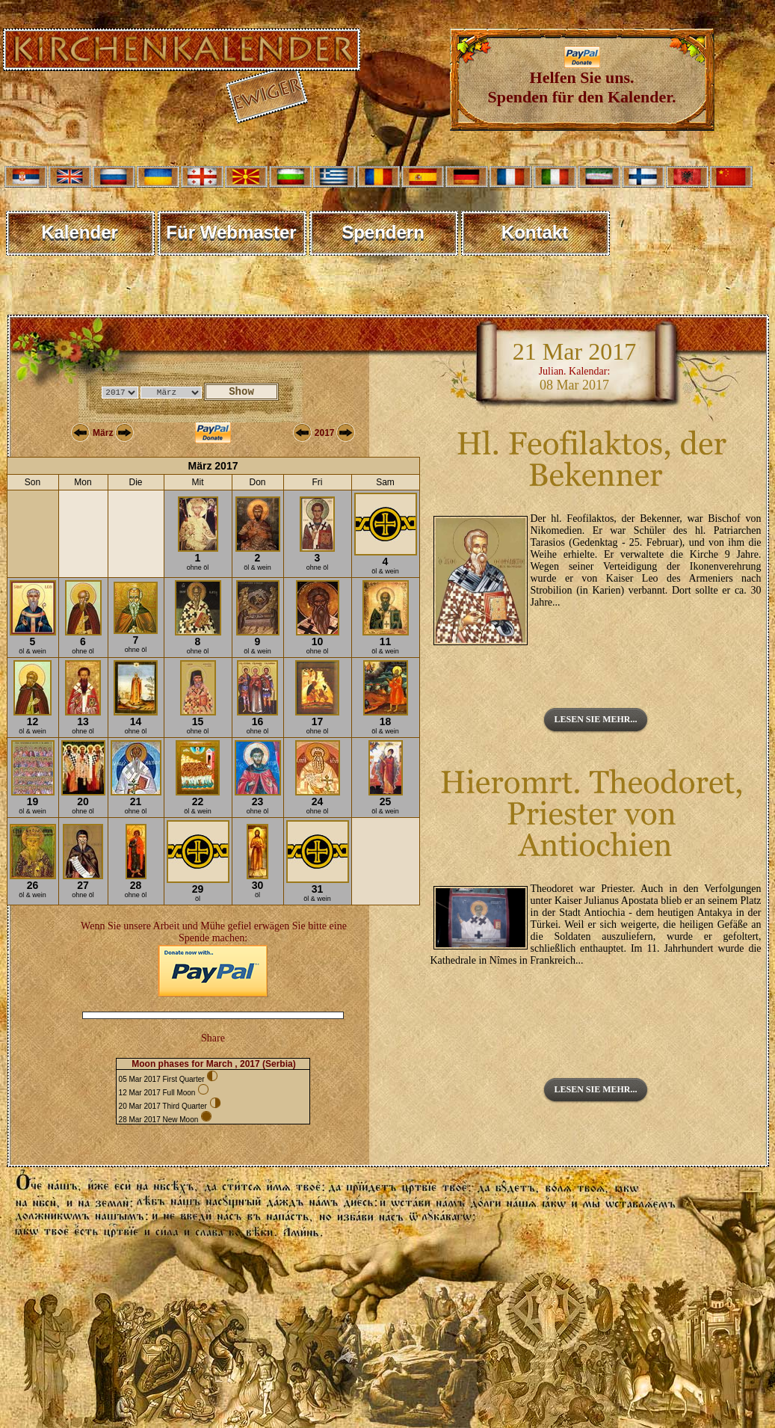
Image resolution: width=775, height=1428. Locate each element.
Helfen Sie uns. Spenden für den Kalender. (582, 79)
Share (213, 1038)
